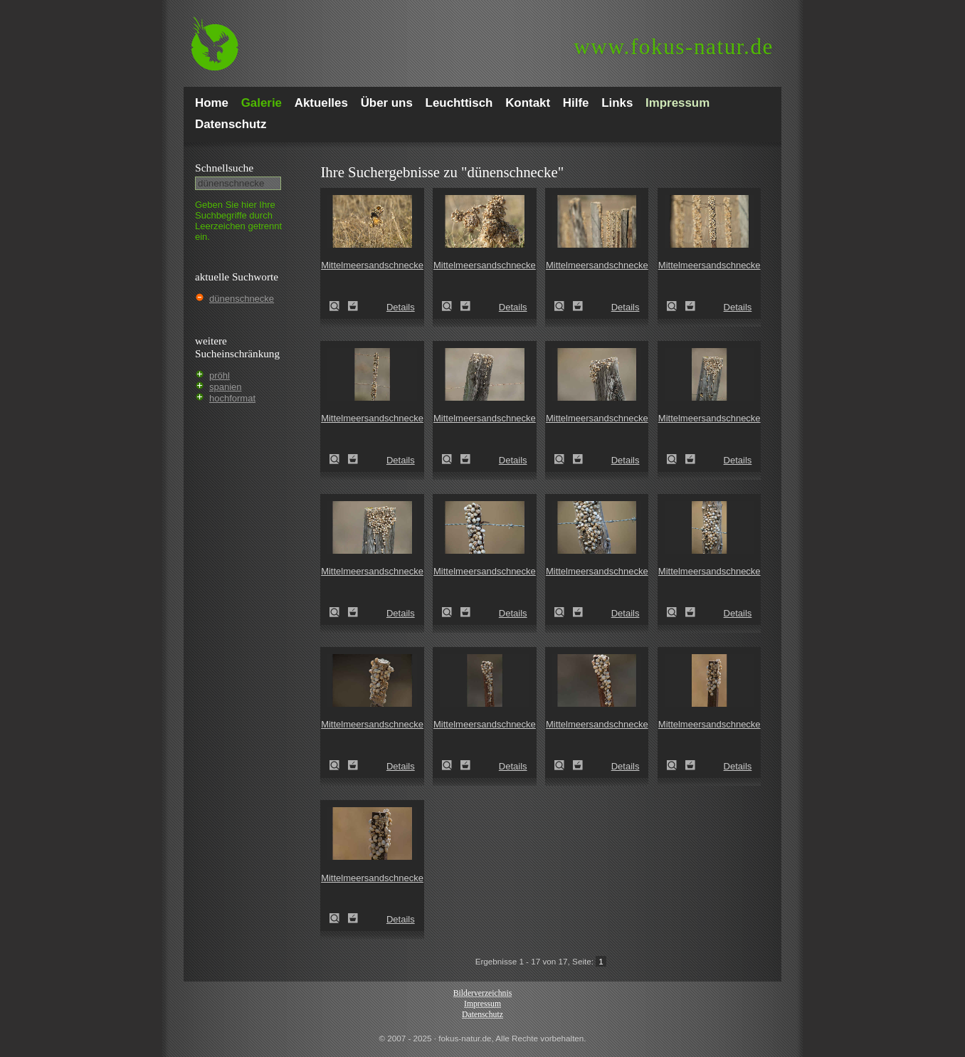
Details (400, 307)
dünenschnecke (241, 298)
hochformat (232, 398)
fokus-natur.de (674, 46)
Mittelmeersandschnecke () (338, 306)
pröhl (219, 375)
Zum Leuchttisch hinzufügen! (353, 306)
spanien (225, 387)
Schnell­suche (224, 168)
